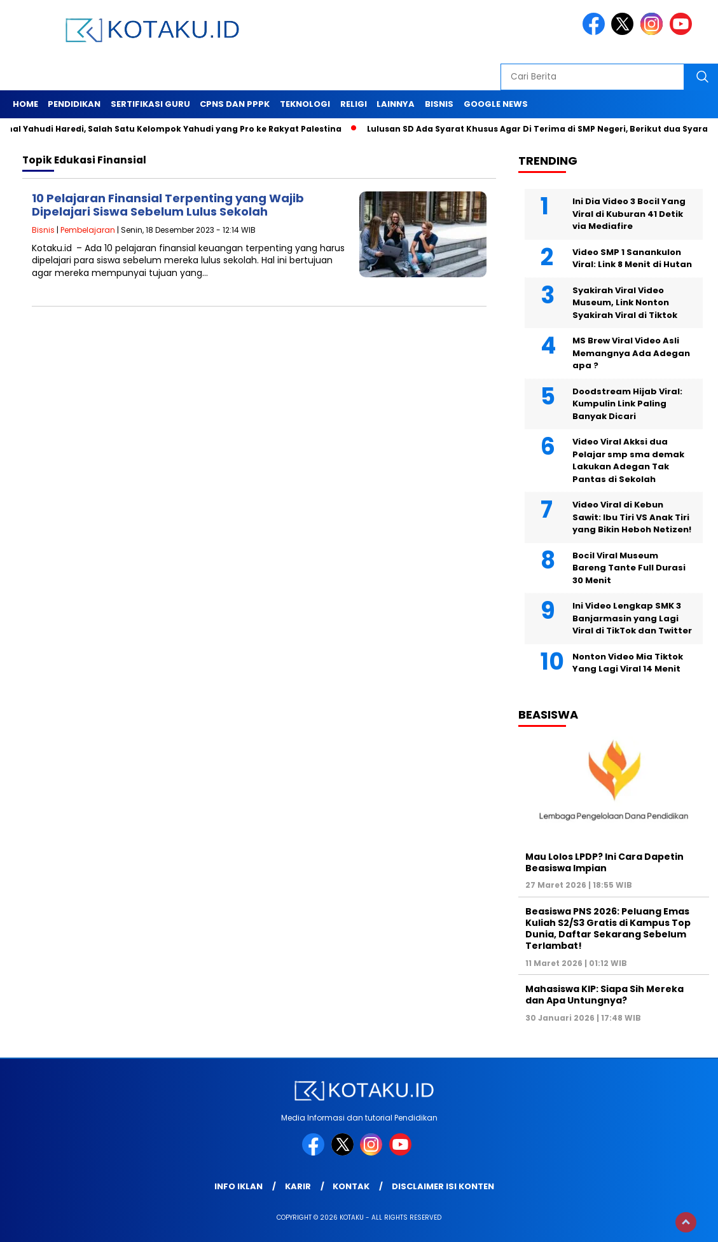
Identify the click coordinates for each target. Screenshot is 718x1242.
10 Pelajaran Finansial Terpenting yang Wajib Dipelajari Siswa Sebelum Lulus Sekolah (168, 205)
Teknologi (305, 104)
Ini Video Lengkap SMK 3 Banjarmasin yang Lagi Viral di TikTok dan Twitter (632, 618)
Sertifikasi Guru (150, 104)
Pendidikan (74, 104)
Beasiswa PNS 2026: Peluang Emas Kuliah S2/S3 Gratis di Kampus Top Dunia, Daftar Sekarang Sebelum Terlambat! (608, 929)
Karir (298, 1186)
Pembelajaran (87, 229)
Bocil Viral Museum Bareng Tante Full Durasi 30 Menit (629, 567)
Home (25, 104)
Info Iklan (238, 1186)
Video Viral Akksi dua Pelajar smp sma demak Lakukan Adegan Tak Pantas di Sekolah (628, 460)
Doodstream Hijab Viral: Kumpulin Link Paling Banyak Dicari (627, 403)
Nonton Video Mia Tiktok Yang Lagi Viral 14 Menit (627, 663)
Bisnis (439, 104)
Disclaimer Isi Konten (443, 1186)
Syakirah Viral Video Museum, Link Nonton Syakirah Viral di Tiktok (624, 302)
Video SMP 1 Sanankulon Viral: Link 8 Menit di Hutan (632, 258)
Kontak (351, 1186)
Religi (353, 104)
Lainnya (395, 104)
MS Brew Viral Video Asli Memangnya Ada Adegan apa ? (631, 353)
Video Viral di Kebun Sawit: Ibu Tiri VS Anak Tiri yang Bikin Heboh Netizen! (631, 517)
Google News (496, 104)
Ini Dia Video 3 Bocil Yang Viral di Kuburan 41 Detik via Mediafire (629, 213)
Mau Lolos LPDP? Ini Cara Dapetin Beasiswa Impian (604, 862)
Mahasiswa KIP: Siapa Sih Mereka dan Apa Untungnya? (604, 995)
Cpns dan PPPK (235, 104)
